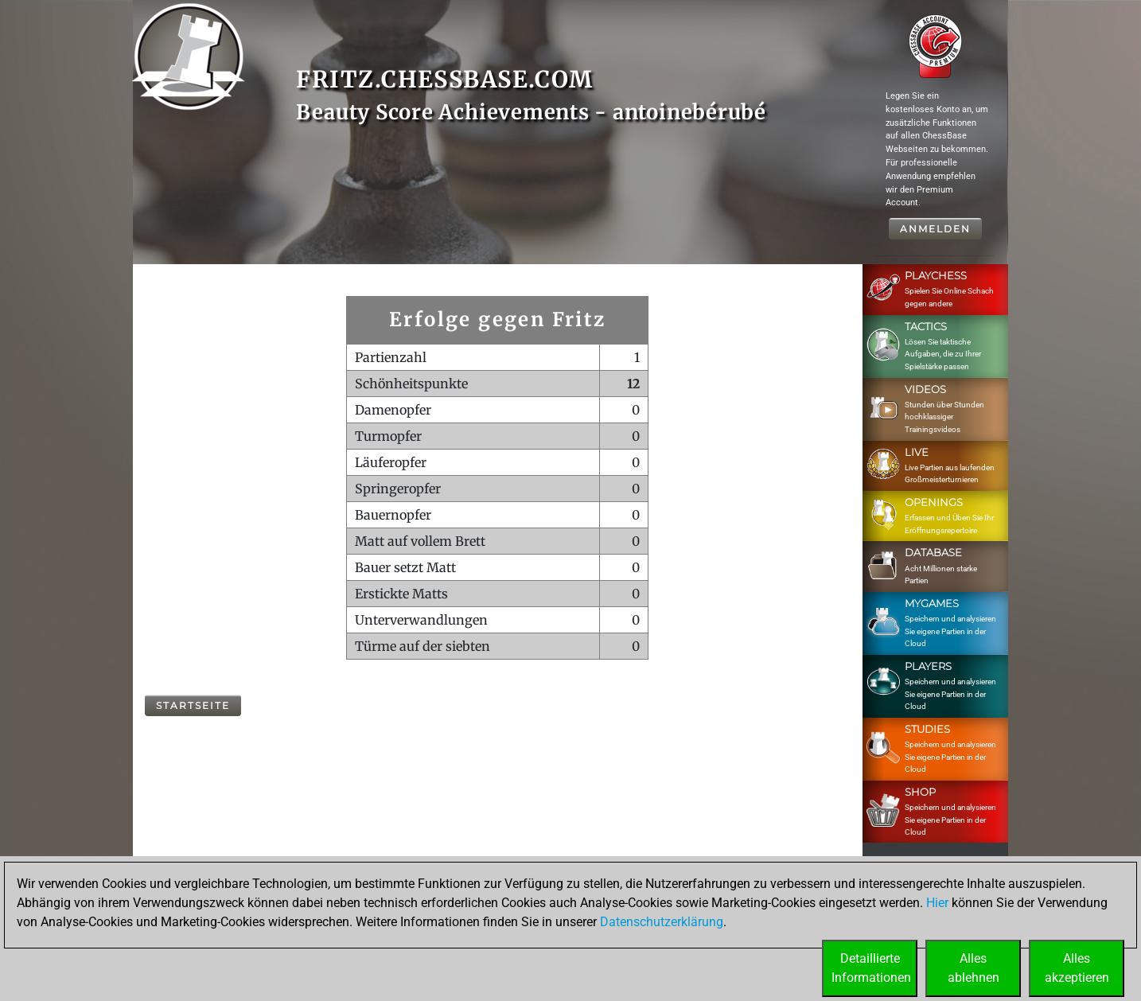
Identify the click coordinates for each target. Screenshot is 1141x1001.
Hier (937, 902)
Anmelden (935, 229)
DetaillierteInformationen (871, 968)
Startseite (193, 705)
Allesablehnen (973, 968)
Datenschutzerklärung (661, 921)
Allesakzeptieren (1077, 968)
